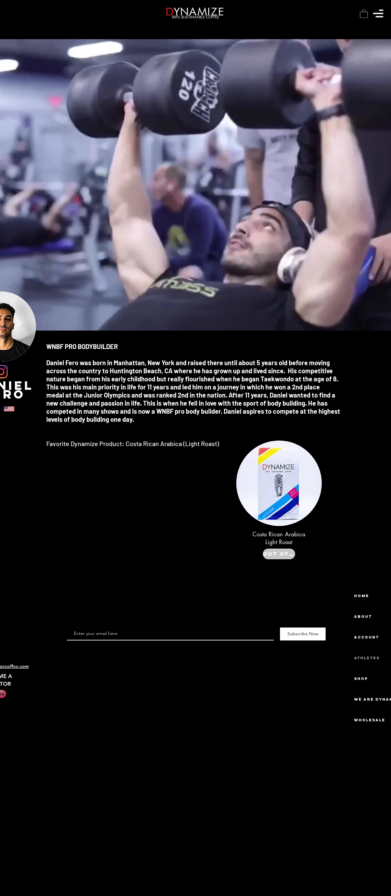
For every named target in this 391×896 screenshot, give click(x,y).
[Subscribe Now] (303, 634)
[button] (378, 13)
